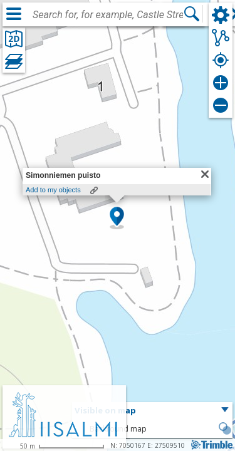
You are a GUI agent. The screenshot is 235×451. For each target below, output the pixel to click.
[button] (116, 217)
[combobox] (108, 15)
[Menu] (14, 14)
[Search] (192, 14)
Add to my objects (53, 190)
